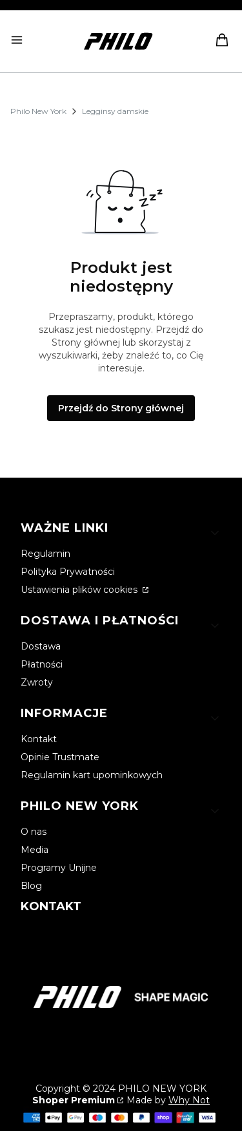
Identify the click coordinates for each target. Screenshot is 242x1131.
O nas (33, 831)
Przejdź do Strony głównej (121, 408)
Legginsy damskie (115, 111)
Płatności (42, 664)
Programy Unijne (59, 868)
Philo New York (38, 111)
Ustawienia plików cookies (80, 589)
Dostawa (41, 646)
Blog (31, 886)
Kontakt (39, 739)
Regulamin (45, 553)
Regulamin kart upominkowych (92, 775)
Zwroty (37, 682)
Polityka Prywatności (68, 571)
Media (34, 849)
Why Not (189, 1100)
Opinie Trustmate (60, 757)
